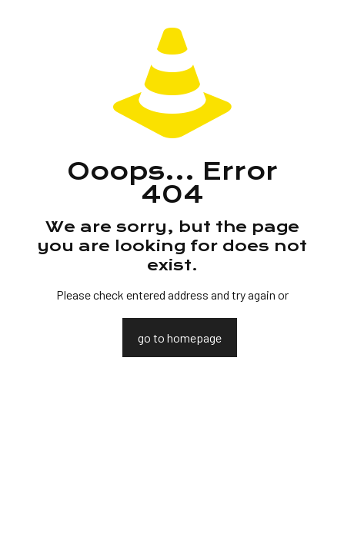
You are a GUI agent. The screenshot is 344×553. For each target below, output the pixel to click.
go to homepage (180, 337)
